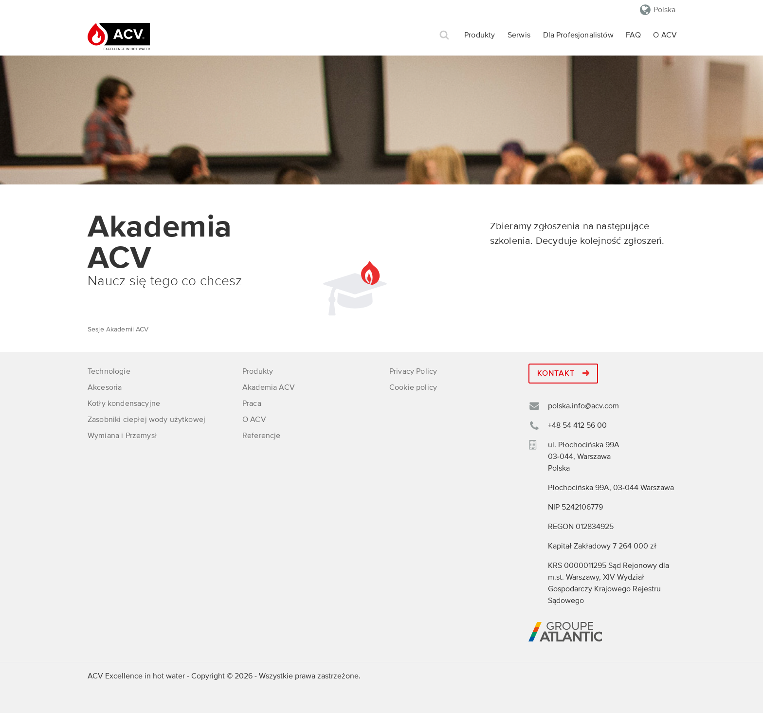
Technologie (109, 371)
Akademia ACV (268, 387)
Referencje (261, 435)
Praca (251, 403)
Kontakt (563, 373)
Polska (664, 10)
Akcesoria (105, 387)
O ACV (665, 35)
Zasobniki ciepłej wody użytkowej (146, 419)
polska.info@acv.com (583, 406)
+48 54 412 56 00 (577, 425)
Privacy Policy (413, 371)
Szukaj (444, 35)
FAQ (633, 35)
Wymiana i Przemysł (122, 435)
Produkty (479, 35)
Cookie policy (413, 387)
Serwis (519, 35)
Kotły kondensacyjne (124, 403)
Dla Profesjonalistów (578, 35)
